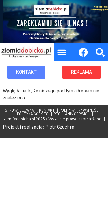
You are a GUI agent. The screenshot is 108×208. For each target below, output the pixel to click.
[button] (62, 52)
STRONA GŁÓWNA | (21, 110)
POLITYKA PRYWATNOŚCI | (80, 110)
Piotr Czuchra (59, 126)
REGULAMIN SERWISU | (72, 114)
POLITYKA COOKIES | (33, 114)
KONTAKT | (47, 110)
